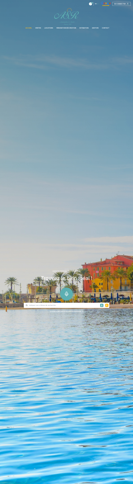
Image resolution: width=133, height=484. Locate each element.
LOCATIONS (48, 28)
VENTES (38, 28)
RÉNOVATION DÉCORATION (66, 28)
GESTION (95, 28)
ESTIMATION (84, 28)
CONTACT (105, 28)
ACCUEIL (28, 28)
